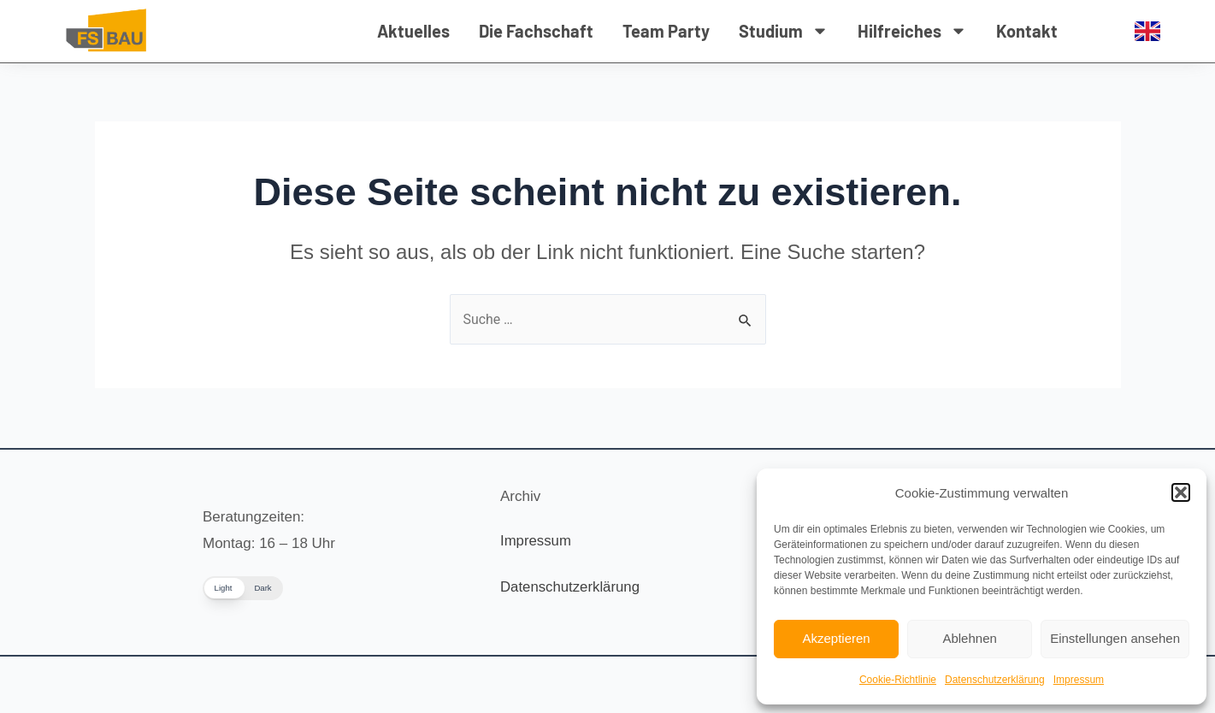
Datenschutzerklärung (995, 680)
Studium (784, 31)
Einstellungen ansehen (1115, 638)
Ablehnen (969, 638)
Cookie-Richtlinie (897, 680)
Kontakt (1027, 31)
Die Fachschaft (536, 31)
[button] (1180, 492)
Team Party (666, 31)
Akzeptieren (836, 638)
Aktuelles (413, 31)
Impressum (1078, 680)
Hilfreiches (912, 31)
